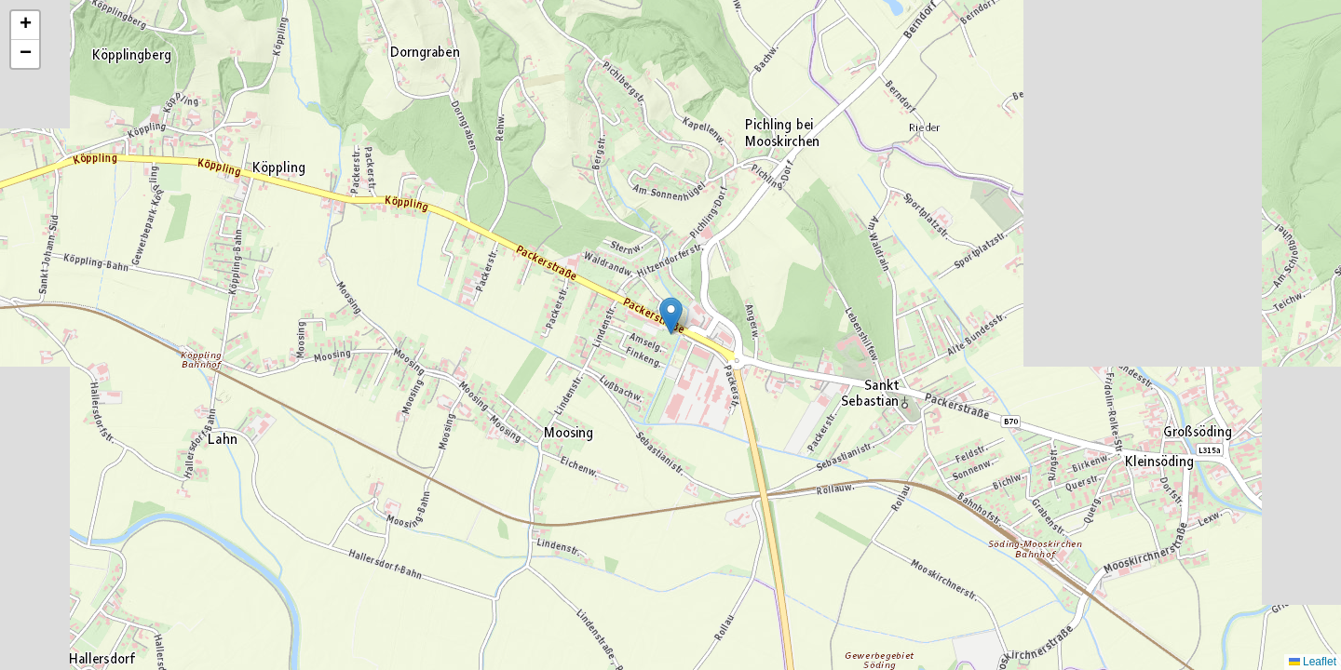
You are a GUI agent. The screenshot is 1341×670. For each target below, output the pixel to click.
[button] (671, 316)
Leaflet (1312, 661)
